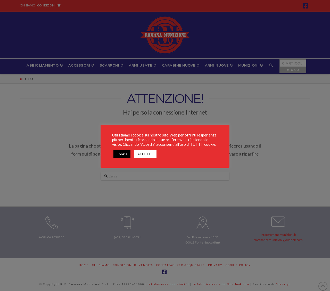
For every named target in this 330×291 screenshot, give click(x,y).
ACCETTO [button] (145, 154)
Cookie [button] (122, 154)
